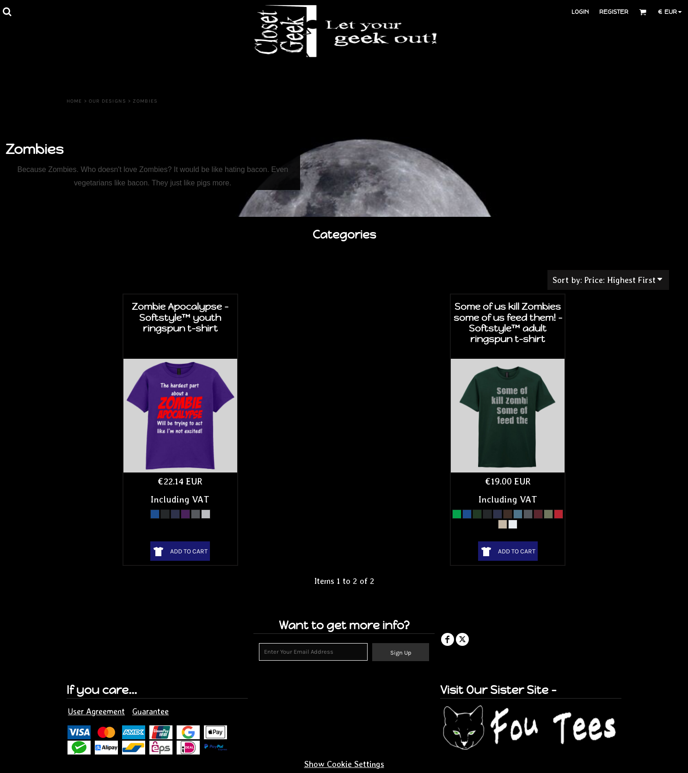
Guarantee (150, 711)
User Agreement (96, 711)
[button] (7, 11)
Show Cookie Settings (344, 764)
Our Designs (107, 101)
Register (613, 12)
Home (74, 101)
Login (580, 12)
